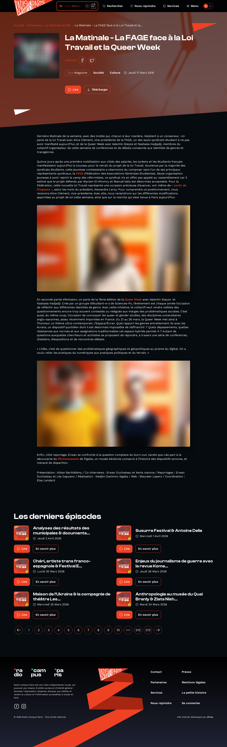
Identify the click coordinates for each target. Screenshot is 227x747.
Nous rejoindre (143, 6)
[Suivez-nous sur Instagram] (24, 707)
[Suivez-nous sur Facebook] (17, 707)
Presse (188, 672)
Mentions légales (195, 682)
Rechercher (113, 6)
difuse (210, 717)
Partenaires (160, 682)
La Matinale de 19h (58, 25)
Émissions (34, 25)
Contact (158, 672)
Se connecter (193, 703)
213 (148, 630)
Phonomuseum (68, 459)
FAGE (79, 173)
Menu (192, 6)
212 (138, 630)
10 (118, 630)
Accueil (19, 25)
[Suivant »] (158, 630)
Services (171, 6)
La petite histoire (196, 692)
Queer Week (133, 299)
